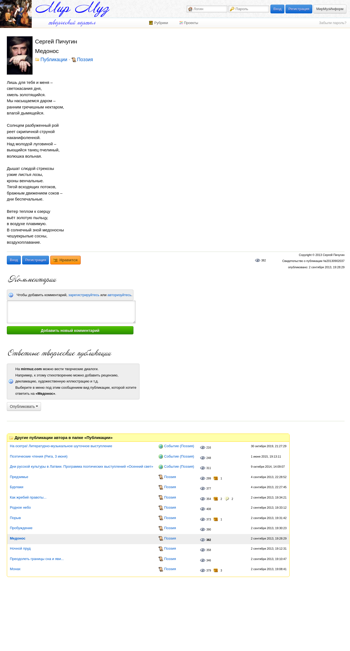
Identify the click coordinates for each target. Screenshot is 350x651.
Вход (277, 9)
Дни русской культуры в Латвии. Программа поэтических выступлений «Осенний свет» (81, 466)
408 (208, 509)
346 (208, 560)
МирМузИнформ (329, 9)
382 (263, 260)
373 (208, 519)
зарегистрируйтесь (84, 295)
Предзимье (19, 477)
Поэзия (85, 59)
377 (208, 488)
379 (208, 570)
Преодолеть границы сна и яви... (37, 559)
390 (208, 529)
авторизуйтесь (119, 295)
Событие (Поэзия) (179, 446)
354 (208, 498)
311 (208, 468)
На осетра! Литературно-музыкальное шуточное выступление (61, 446)
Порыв (15, 518)
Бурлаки (16, 487)
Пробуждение (21, 528)
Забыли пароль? (332, 23)
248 (208, 457)
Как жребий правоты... (28, 497)
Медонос (17, 538)
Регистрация (298, 9)
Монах (15, 569)
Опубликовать (24, 406)
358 (208, 550)
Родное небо (20, 507)
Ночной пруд (20, 548)
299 (208, 478)
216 (208, 447)
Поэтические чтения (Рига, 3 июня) (39, 456)
